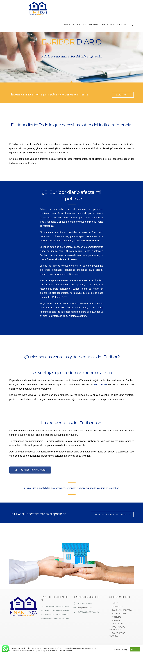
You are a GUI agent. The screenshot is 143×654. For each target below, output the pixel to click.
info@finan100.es (85, 607)
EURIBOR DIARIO (119, 613)
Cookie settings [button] (121, 649)
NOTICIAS (121, 24)
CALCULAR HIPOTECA (122, 610)
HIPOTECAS (79, 24)
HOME (67, 24)
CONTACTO (107, 24)
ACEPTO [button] (134, 649)
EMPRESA (94, 24)
